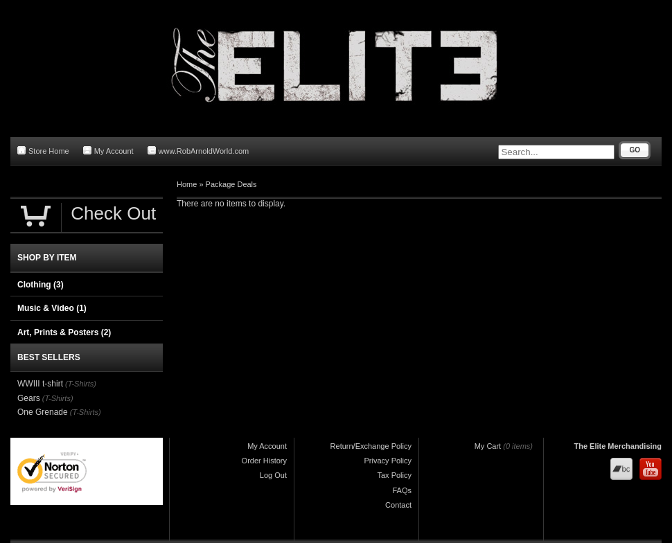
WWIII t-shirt (40, 384)
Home (187, 184)
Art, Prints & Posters (64, 332)
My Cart (488, 446)
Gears (28, 398)
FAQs (402, 490)
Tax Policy (394, 475)
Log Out (273, 475)
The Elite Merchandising (618, 446)
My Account (108, 150)
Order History (264, 460)
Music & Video (52, 308)
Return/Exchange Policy (371, 446)
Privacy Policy (388, 460)
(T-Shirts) (80, 384)
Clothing (40, 285)
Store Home (43, 150)
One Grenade (42, 412)
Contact (398, 505)
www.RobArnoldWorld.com (198, 150)
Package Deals (231, 184)
